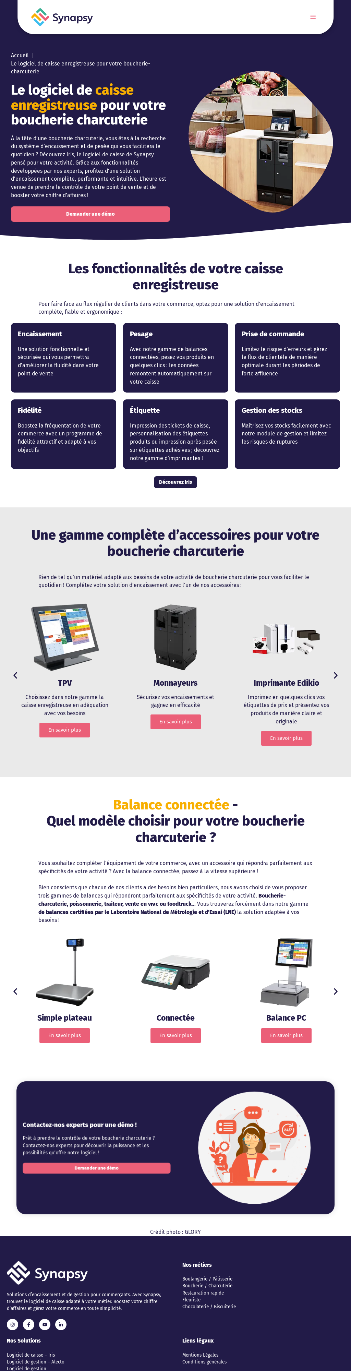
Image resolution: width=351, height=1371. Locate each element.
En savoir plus (64, 730)
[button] (15, 675)
